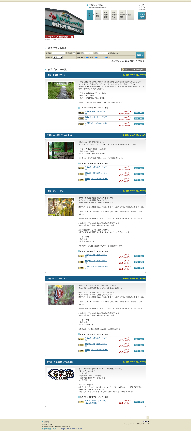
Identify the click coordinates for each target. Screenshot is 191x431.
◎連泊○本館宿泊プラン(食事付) (59, 135)
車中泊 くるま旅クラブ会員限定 (60, 362)
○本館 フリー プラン (56, 191)
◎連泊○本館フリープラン (57, 279)
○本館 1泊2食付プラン (56, 75)
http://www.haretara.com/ (71, 429)
